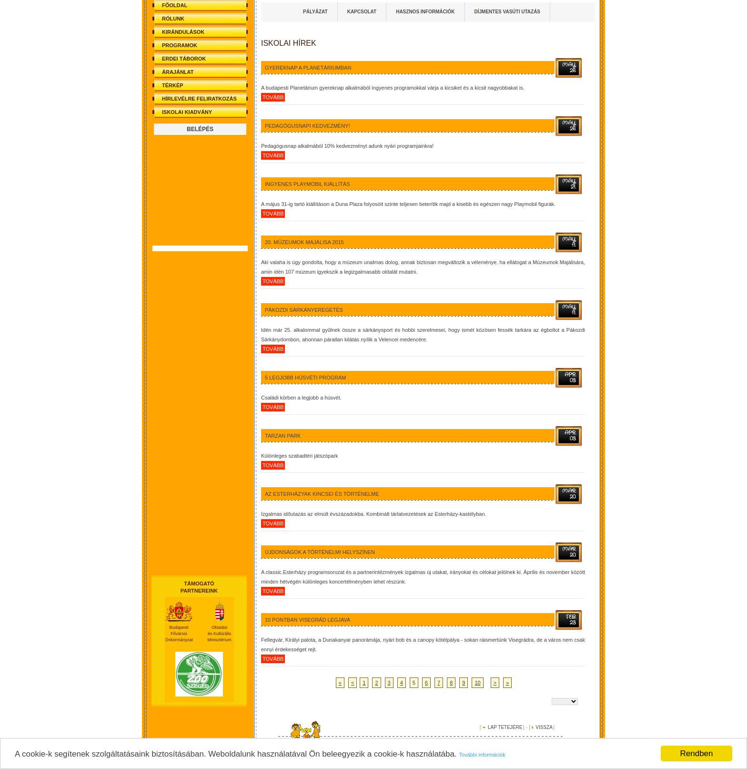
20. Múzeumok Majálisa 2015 (304, 242)
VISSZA (544, 727)
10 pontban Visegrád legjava (307, 620)
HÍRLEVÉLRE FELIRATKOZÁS (199, 99)
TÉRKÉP (172, 85)
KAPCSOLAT (361, 11)
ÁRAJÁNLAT (177, 72)
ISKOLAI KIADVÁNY (187, 112)
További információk (482, 755)
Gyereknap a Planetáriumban (308, 68)
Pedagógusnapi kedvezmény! (307, 126)
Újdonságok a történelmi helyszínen (320, 552)
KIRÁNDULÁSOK (183, 32)
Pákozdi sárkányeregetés (304, 310)
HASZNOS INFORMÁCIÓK (425, 11)
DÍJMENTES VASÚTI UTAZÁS (507, 11)
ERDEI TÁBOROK (184, 59)
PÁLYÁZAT (315, 11)
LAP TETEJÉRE (505, 727)
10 (477, 683)
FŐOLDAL (174, 5)
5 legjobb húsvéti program (305, 377)
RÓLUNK (173, 18)
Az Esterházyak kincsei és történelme (322, 494)
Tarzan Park (283, 436)
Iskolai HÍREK (288, 43)
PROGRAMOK (179, 45)
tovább (272, 97)
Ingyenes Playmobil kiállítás (307, 184)
